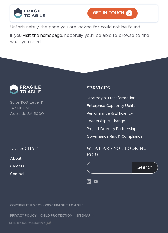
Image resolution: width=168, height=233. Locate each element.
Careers (19, 166)
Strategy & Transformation (113, 98)
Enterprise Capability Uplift (112, 106)
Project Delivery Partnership (113, 129)
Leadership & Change (108, 121)
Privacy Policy (25, 215)
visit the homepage (42, 35)
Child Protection (58, 215)
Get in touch (112, 13)
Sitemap (85, 215)
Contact (19, 174)
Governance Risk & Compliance (116, 137)
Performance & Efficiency (111, 113)
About (17, 159)
